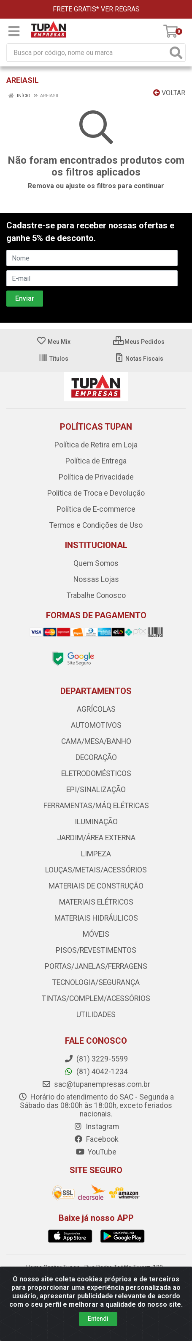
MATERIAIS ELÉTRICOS (96, 902)
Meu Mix (53, 341)
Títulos (53, 358)
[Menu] (14, 31)
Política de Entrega (96, 461)
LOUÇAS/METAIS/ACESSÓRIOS (96, 870)
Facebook (96, 1139)
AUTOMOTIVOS (96, 725)
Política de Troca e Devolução (96, 493)
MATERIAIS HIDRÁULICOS (96, 918)
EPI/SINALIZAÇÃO (96, 789)
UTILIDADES (96, 1014)
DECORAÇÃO (96, 757)
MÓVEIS (96, 934)
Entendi (98, 1318)
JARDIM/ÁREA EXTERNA (96, 838)
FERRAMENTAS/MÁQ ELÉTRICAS (96, 805)
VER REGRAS (120, 9)
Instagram (96, 1126)
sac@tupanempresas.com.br (96, 1084)
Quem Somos (96, 563)
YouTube (96, 1152)
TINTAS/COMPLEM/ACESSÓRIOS (96, 998)
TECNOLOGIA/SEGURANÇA (96, 982)
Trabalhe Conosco (96, 595)
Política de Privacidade (96, 477)
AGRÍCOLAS (96, 709)
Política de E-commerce (96, 509)
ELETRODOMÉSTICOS (96, 773)
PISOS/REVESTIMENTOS (96, 950)
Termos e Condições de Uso (96, 525)
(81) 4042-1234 (96, 1071)
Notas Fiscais (138, 358)
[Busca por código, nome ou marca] (87, 52)
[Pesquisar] (176, 52)
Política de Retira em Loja (96, 445)
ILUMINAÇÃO (96, 821)
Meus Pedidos (139, 341)
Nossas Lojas (96, 579)
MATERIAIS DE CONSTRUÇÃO (96, 886)
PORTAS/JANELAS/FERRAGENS (96, 966)
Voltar (169, 93)
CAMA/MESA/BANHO (96, 741)
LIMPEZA (96, 854)
